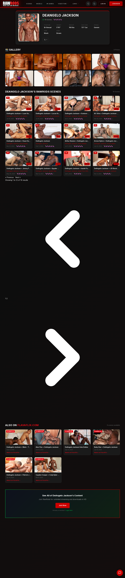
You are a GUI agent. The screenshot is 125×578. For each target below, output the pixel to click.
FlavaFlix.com (28, 425)
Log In (103, 3)
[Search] (88, 3)
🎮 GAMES (50, 3)
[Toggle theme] (94, 3)
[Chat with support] (120, 573)
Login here (69, 510)
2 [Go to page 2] (6, 298)
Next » (18, 177)
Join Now (116, 3)
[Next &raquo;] (62, 414)
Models (39, 3)
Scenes (29, 3)
